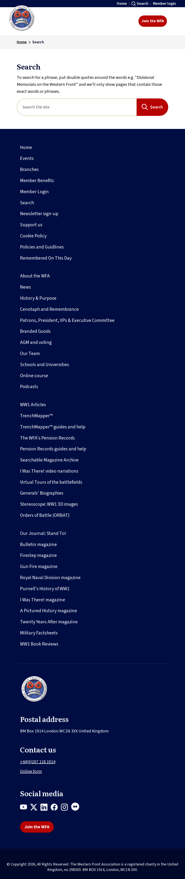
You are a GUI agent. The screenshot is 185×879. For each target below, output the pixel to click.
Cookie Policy (33, 235)
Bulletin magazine (38, 544)
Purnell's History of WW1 (44, 588)
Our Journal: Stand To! (43, 533)
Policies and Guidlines (42, 246)
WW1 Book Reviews (39, 644)
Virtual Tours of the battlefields (51, 482)
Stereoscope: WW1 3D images (49, 504)
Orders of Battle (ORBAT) (45, 515)
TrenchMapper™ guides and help (52, 426)
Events (27, 158)
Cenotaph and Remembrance (49, 309)
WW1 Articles (33, 404)
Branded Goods (35, 331)
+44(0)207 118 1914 (37, 762)
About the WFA (35, 275)
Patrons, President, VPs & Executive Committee (67, 320)
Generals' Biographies (41, 493)
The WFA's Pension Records (47, 437)
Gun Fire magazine (38, 566)
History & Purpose (38, 298)
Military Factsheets (39, 632)
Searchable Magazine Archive (49, 459)
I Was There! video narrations (49, 471)
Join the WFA (152, 21)
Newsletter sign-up (39, 213)
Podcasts (29, 386)
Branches (29, 169)
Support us (31, 224)
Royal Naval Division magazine (50, 577)
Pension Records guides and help (53, 448)
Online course (34, 375)
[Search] (77, 107)
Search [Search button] (156, 107)
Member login (164, 3)
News (25, 287)
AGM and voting (36, 342)
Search (142, 3)
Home (122, 3)
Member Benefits (37, 180)
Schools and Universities (44, 364)
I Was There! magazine (42, 599)
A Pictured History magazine (48, 610)
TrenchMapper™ (36, 415)
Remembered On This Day (46, 258)
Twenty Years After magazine (49, 621)
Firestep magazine (38, 555)
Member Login (34, 191)
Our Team (30, 353)
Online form (31, 771)
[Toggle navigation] (173, 21)
